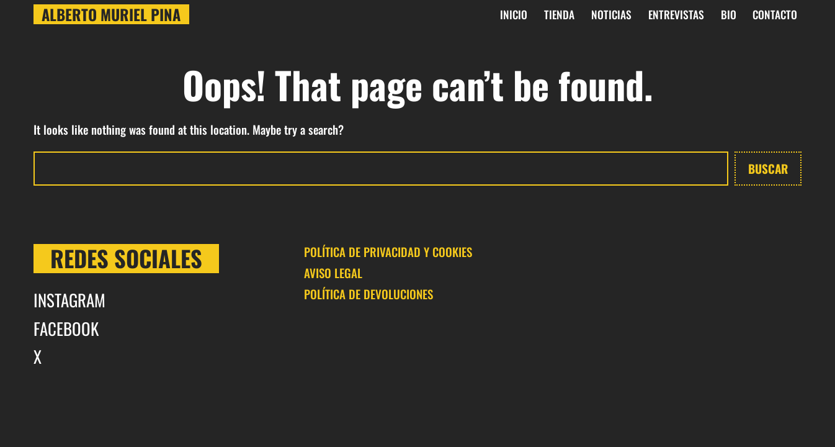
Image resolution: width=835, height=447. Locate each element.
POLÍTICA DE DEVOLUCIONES (368, 293)
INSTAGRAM (69, 299)
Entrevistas (676, 14)
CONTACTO (774, 14)
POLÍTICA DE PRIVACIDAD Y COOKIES (388, 251)
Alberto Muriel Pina (111, 14)
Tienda (559, 14)
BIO (728, 14)
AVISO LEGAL (333, 272)
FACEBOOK (66, 328)
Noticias (611, 14)
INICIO (513, 14)
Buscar (768, 168)
